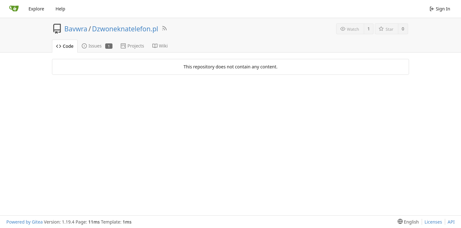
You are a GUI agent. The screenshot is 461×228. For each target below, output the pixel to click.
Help (60, 9)
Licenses (433, 222)
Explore (36, 9)
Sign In (440, 9)
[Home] (14, 8)
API (451, 222)
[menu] (407, 222)
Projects (132, 46)
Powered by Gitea (24, 222)
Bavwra (75, 29)
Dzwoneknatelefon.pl (125, 29)
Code (65, 46)
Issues (97, 46)
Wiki (160, 46)
